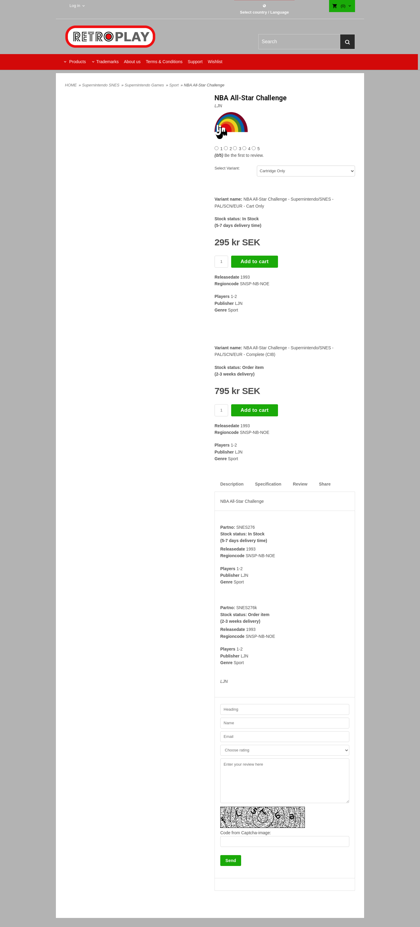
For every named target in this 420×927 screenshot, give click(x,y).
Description (232, 484)
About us (132, 61)
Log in (74, 5)
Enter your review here (284, 780)
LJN (218, 105)
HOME (71, 85)
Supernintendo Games (145, 85)
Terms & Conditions (164, 61)
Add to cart (255, 261)
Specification (268, 484)
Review (300, 484)
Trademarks (107, 61)
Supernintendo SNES (101, 85)
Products (77, 61)
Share (325, 484)
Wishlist (215, 61)
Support (195, 61)
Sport (174, 85)
